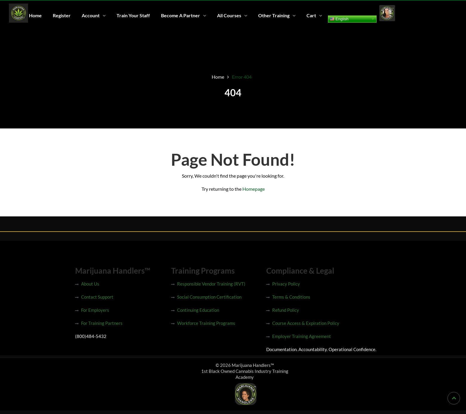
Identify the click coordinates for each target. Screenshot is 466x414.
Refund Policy (285, 310)
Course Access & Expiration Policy (305, 323)
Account (91, 15)
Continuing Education (198, 310)
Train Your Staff (133, 15)
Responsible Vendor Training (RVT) (211, 283)
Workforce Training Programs (206, 323)
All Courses (229, 15)
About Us (90, 283)
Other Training (273, 15)
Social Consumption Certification (209, 297)
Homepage (253, 189)
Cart (311, 15)
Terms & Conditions (291, 297)
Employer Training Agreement (301, 336)
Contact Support (97, 297)
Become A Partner (180, 15)
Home (35, 15)
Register (62, 15)
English (339, 18)
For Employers (95, 310)
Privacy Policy (286, 283)
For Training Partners (102, 323)
